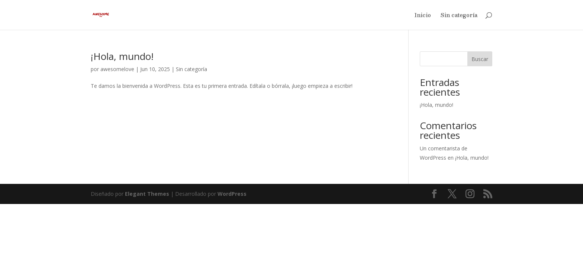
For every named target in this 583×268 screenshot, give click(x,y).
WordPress (232, 193)
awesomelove (117, 69)
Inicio (422, 15)
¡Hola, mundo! (122, 56)
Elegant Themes (147, 193)
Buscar (479, 59)
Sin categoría (459, 15)
